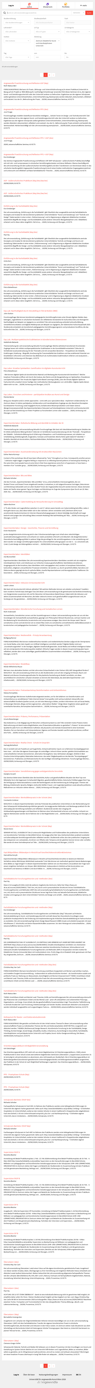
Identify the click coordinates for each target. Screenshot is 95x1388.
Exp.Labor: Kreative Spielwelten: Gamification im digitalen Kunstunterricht (34, 368)
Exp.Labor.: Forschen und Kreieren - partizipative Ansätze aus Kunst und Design (36, 394)
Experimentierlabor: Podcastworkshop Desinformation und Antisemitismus (35, 690)
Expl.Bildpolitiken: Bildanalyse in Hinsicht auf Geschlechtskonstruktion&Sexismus (37, 852)
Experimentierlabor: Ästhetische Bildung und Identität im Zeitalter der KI (33, 423)
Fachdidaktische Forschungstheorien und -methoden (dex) (28, 878)
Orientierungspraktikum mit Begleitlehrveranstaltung (26, 1045)
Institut (6, 37)
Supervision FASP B (12, 1178)
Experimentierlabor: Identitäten (17, 554)
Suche (89, 13)
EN (80, 1374)
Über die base (29, 1374)
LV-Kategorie (69, 27)
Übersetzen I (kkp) (11, 1314)
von (35, 53)
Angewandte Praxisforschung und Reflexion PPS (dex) (26, 109)
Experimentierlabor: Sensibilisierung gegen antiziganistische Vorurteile (33, 771)
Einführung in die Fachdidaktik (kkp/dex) (20, 206)
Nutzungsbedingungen (48, 1374)
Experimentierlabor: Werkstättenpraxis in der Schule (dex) (28, 797)
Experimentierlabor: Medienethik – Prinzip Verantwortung (28, 635)
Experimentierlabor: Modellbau (17, 664)
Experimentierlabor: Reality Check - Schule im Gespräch (27, 742)
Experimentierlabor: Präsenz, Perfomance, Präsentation (27, 716)
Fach (66, 18)
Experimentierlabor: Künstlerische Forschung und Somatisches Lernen (33, 609)
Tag (5, 53)
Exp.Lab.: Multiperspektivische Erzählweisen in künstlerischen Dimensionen (35, 339)
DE (77, 1374)
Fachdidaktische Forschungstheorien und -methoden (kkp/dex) (30, 964)
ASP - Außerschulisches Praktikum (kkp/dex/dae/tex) (26, 180)
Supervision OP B (11, 1233)
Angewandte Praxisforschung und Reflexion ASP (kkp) (26, 83)
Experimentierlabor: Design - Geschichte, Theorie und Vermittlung (31, 528)
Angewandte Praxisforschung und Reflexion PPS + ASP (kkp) (28, 154)
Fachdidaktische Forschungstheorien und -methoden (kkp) (28, 907)
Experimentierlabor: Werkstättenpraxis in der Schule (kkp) (28, 826)
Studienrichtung (10, 18)
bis (66, 53)
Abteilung (37, 37)
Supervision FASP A (12, 1152)
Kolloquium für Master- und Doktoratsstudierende (25, 1017)
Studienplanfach (40, 18)
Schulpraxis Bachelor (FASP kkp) (17, 1126)
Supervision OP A (11, 1204)
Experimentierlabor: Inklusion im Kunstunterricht (24, 582)
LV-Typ (36, 27)
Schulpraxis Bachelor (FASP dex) (17, 1099)
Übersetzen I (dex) (11, 1262)
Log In (16, 1374)
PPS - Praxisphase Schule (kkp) (16, 1074)
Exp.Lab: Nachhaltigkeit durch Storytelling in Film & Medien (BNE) (31, 311)
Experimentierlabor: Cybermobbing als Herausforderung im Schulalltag (33, 501)
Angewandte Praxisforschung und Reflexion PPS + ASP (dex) (28, 138)
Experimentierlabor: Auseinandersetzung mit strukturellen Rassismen (33, 451)
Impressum (67, 1374)
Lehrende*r (8, 27)
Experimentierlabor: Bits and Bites (18, 475)
